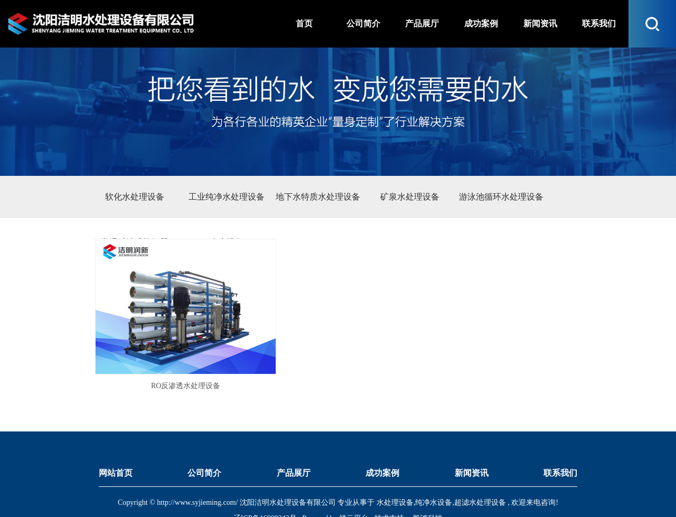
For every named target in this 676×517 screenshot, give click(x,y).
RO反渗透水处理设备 (167, 359)
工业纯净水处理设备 (227, 196)
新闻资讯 (472, 445)
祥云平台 (354, 491)
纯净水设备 (433, 476)
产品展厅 (294, 445)
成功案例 (382, 445)
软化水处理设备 (134, 196)
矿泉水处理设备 (409, 196)
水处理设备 (395, 476)
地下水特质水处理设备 (318, 196)
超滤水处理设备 (480, 476)
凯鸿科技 (427, 491)
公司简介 (204, 445)
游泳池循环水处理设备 (501, 196)
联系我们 (560, 445)
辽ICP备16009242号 (265, 491)
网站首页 (116, 445)
